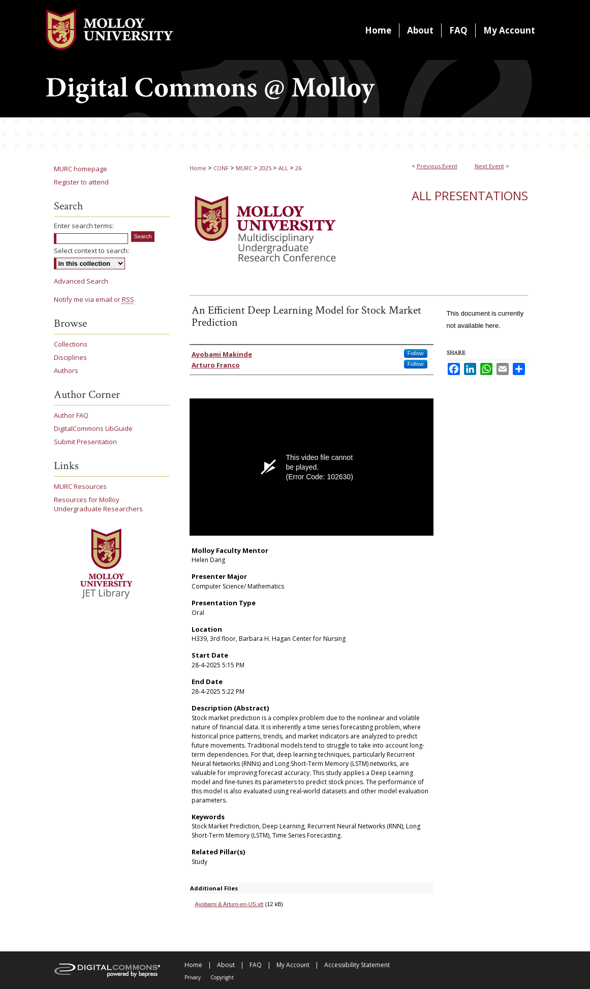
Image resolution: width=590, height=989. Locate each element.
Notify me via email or (94, 299)
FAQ (256, 965)
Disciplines (70, 357)
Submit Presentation (85, 441)
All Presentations (470, 195)
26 (298, 168)
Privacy (192, 977)
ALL (284, 168)
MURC (245, 168)
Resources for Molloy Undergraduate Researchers (98, 504)
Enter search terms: (84, 225)
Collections (70, 344)
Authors (66, 370)
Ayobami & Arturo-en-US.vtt (229, 904)
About (226, 965)
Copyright (222, 977)
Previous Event (437, 166)
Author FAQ (71, 415)
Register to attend (81, 182)
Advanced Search (81, 281)
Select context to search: (91, 250)
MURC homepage (80, 168)
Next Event (489, 166)
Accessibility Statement (357, 965)
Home (198, 168)
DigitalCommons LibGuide (93, 428)
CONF (221, 168)
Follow (416, 353)
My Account (292, 965)
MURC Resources (80, 486)
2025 (266, 168)
